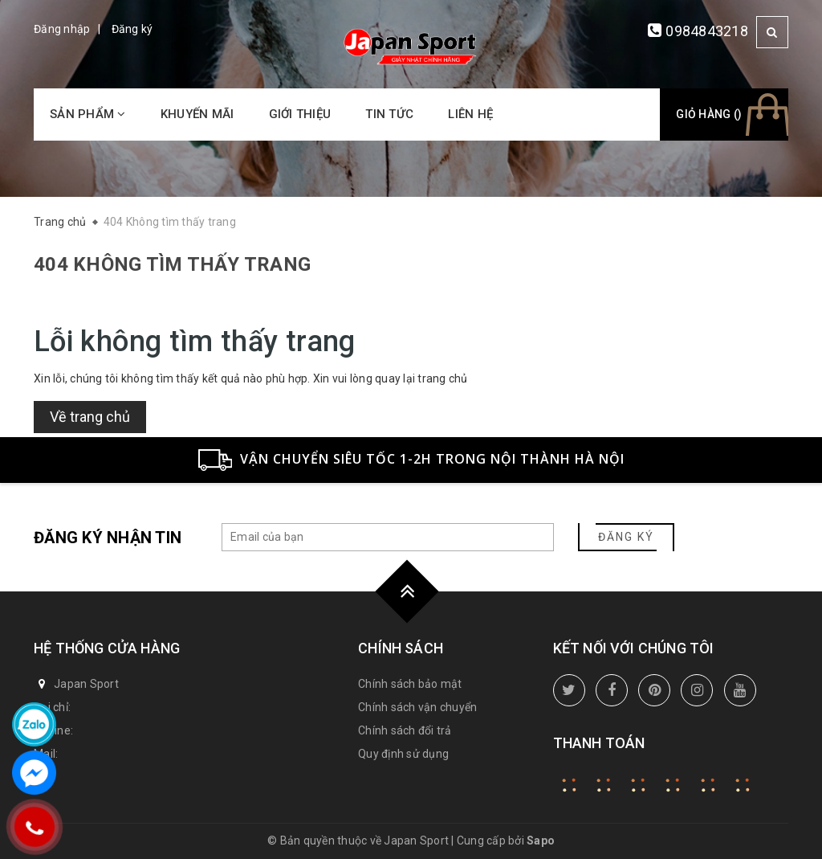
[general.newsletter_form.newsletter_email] (388, 537)
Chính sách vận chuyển (417, 707)
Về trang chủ (90, 416)
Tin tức (389, 114)
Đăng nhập (62, 28)
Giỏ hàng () (709, 114)
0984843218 (706, 30)
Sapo (541, 840)
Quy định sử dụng (403, 753)
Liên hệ (470, 114)
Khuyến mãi (197, 114)
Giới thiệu (300, 114)
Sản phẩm (88, 114)
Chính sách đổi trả (405, 730)
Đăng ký (132, 28)
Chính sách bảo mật (410, 683)
